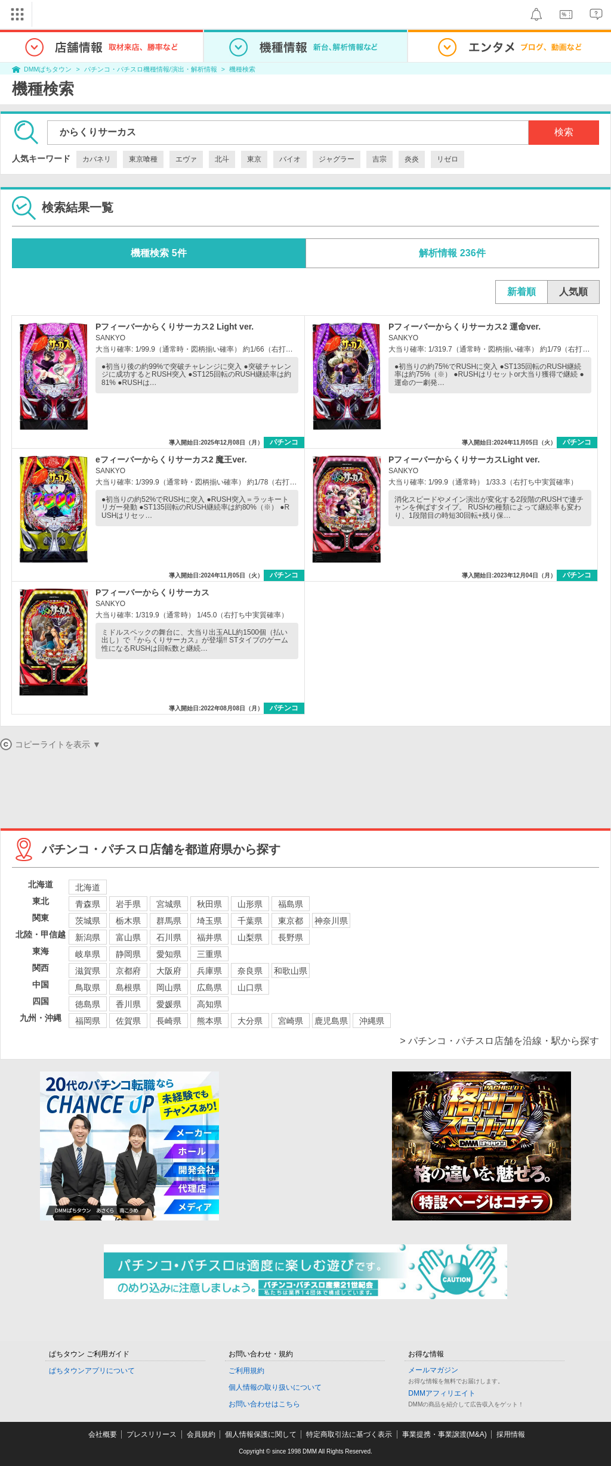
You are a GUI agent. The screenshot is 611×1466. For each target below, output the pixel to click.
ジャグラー (336, 159)
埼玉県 (209, 920)
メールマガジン (433, 1370)
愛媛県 (168, 1004)
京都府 (128, 971)
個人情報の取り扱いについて (275, 1387)
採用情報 (510, 1434)
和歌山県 (290, 971)
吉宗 (379, 159)
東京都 (290, 920)
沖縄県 (371, 1021)
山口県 (250, 987)
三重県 (209, 954)
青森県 (87, 904)
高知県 (209, 1004)
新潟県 (87, 937)
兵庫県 (209, 971)
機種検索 (242, 69)
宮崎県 (290, 1021)
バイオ (290, 159)
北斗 (222, 159)
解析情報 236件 (452, 253)
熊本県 (209, 1021)
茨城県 (87, 920)
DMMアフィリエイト (442, 1393)
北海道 (87, 887)
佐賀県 (128, 1021)
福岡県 (87, 1021)
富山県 (128, 937)
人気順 (573, 292)
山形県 (250, 904)
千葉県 (250, 920)
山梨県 (250, 937)
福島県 (290, 904)
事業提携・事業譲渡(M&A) (444, 1434)
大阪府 (168, 971)
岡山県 (168, 987)
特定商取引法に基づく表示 (349, 1434)
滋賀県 (87, 971)
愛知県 (168, 954)
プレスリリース (151, 1434)
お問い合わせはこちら (264, 1404)
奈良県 (250, 971)
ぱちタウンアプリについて (92, 1370)
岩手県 (128, 904)
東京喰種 (143, 159)
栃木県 (128, 920)
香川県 (128, 1004)
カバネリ (96, 159)
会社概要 (102, 1434)
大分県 (250, 1021)
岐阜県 (87, 954)
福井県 (209, 937)
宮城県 (168, 904)
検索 (563, 132)
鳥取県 (87, 987)
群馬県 (168, 920)
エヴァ (186, 159)
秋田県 (209, 904)
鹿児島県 (331, 1021)
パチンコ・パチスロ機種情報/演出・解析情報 (150, 69)
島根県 (128, 987)
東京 (254, 159)
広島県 (209, 987)
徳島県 (87, 1004)
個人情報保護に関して (261, 1434)
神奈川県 (331, 920)
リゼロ (447, 159)
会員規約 (201, 1434)
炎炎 (412, 159)
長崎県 (168, 1021)
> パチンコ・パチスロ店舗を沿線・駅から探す (499, 1041)
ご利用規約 (246, 1370)
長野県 (290, 937)
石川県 (168, 937)
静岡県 (128, 954)
